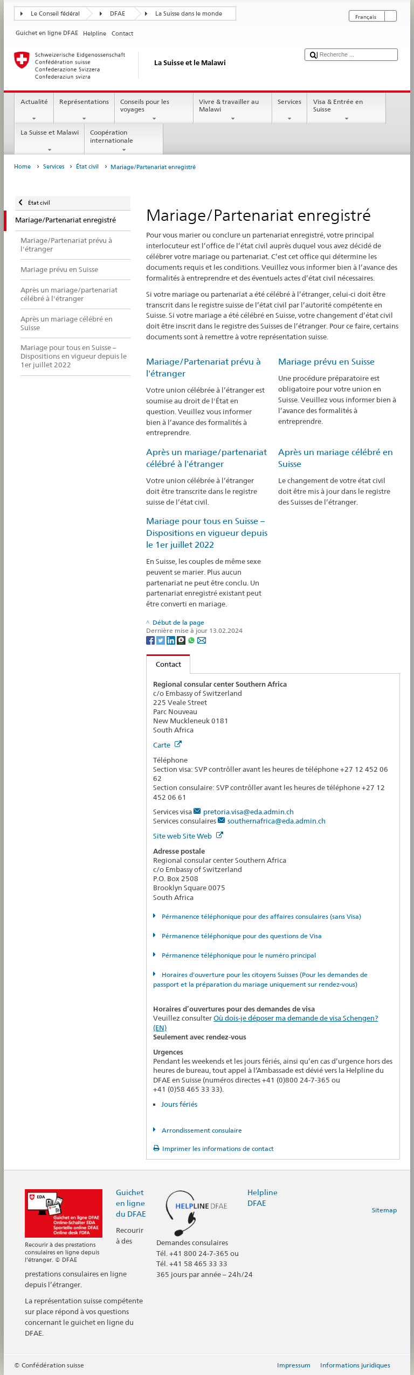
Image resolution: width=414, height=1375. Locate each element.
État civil (87, 166)
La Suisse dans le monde (188, 13)
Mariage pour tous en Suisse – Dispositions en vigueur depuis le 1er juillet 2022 (206, 533)
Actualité (34, 110)
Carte (167, 745)
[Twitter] (161, 640)
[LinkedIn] (172, 640)
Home (22, 166)
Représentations (84, 110)
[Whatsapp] (192, 640)
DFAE (117, 13)
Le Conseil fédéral (55, 13)
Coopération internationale (124, 141)
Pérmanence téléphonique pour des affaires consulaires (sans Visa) (260, 916)
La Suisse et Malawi (49, 141)
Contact (164, 664)
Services (290, 110)
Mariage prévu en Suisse (326, 362)
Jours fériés (179, 1104)
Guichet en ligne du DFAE (131, 1203)
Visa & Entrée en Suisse (346, 110)
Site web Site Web (188, 836)
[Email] (201, 640)
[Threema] (182, 640)
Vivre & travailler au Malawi (233, 110)
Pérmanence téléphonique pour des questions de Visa (241, 936)
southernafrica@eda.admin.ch (276, 820)
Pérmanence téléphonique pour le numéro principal (238, 955)
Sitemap (384, 1210)
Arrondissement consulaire (201, 1130)
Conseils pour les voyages (154, 110)
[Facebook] (151, 640)
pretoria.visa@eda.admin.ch (248, 811)
